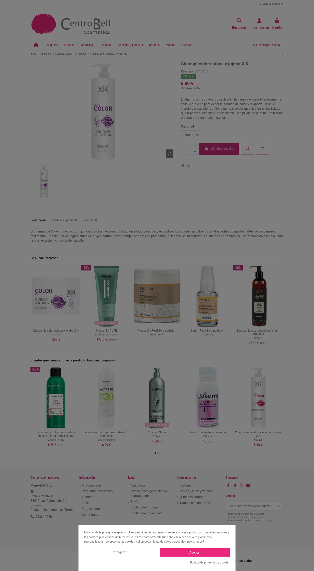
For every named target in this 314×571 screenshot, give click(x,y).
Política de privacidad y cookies (210, 562)
